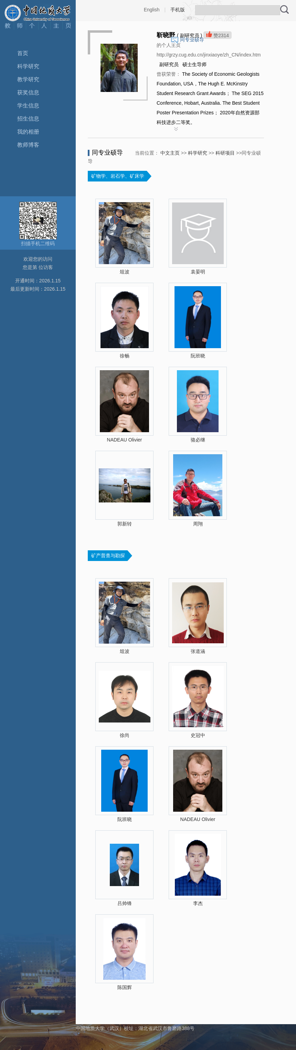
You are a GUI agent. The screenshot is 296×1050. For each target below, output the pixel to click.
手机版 (177, 9)
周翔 (198, 524)
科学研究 (28, 66)
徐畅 (124, 355)
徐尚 (124, 735)
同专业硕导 (192, 39)
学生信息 (28, 105)
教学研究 (28, 79)
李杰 (198, 903)
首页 (22, 53)
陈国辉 (124, 987)
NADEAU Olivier (124, 440)
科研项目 (225, 153)
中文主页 (170, 153)
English (152, 9)
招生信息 (28, 119)
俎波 (124, 271)
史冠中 (198, 735)
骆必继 (198, 440)
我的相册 (28, 132)
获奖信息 (28, 92)
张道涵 (198, 651)
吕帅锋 (124, 903)
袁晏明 (198, 271)
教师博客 (28, 145)
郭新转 (124, 524)
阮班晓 (198, 355)
